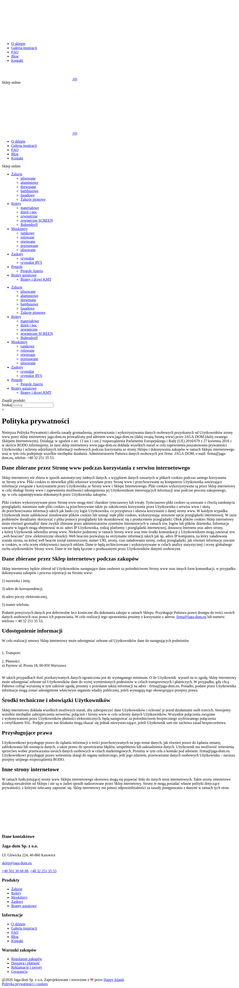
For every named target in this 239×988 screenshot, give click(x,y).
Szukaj (7, 405)
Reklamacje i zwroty (26, 967)
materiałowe (30, 208)
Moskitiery (19, 229)
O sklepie (18, 44)
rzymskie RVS (31, 262)
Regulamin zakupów (26, 959)
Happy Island (114, 980)
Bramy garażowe (24, 275)
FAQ (14, 52)
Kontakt (17, 60)
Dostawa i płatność (25, 963)
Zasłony (17, 254)
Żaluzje (16, 174)
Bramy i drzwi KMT (36, 279)
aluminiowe (29, 183)
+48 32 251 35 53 (43, 871)
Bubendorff (29, 225)
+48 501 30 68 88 (15, 871)
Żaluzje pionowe (33, 199)
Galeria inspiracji (24, 48)
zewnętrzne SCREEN (37, 220)
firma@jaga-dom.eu (191, 617)
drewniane (28, 187)
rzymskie (27, 258)
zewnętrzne (29, 216)
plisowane (28, 178)
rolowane (28, 237)
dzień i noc (29, 212)
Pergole (17, 267)
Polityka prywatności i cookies (25, 984)
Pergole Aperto (32, 271)
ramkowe (28, 233)
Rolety (16, 204)
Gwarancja (19, 972)
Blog (14, 56)
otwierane (28, 241)
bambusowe (29, 191)
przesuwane (29, 246)
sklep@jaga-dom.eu (17, 863)
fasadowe (28, 195)
